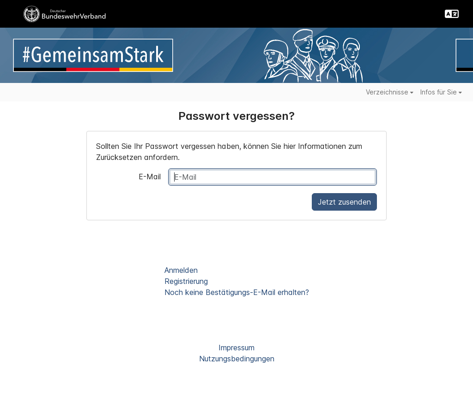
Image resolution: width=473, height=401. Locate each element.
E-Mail (150, 176)
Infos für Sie (441, 92)
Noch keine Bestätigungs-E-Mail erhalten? (236, 292)
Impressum (236, 347)
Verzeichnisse (389, 92)
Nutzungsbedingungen (236, 358)
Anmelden (181, 270)
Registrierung (186, 281)
